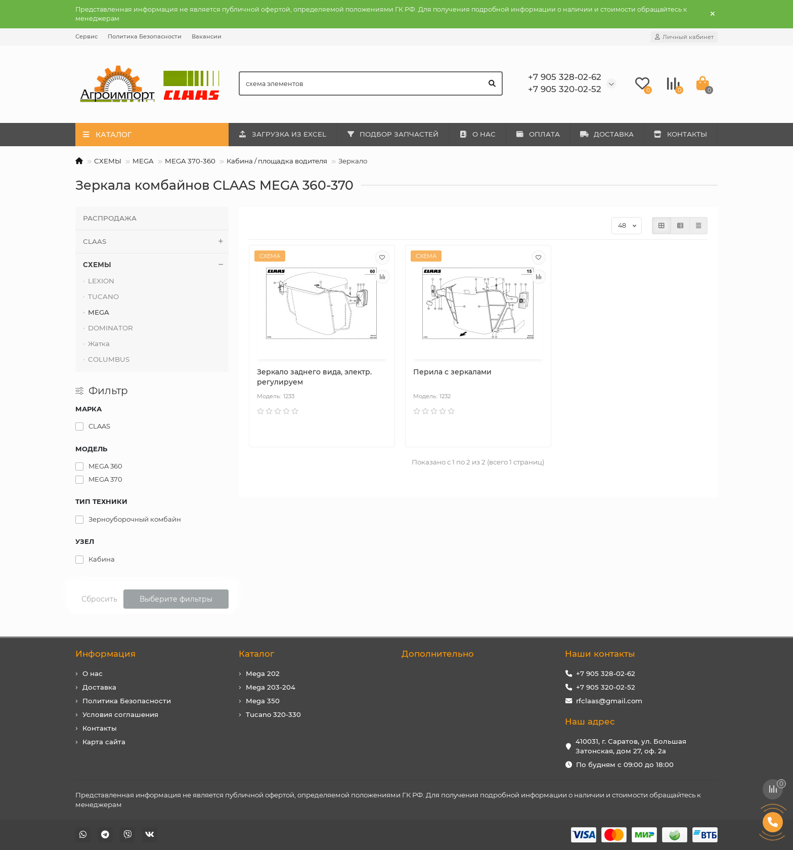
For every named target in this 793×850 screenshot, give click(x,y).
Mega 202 (263, 673)
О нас (92, 673)
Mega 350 (263, 701)
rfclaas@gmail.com (609, 701)
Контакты (99, 728)
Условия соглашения (120, 714)
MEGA (143, 161)
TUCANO (103, 296)
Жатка (99, 343)
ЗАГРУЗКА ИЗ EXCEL (282, 134)
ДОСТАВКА (607, 134)
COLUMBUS (108, 359)
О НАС (477, 134)
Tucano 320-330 (273, 714)
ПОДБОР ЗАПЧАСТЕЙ (392, 134)
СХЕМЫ (107, 161)
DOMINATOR (110, 328)
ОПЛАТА (538, 134)
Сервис (86, 36)
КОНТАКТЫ (681, 134)
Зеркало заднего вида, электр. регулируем (314, 377)
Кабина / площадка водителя (277, 161)
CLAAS (156, 241)
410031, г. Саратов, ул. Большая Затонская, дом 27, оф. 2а (631, 746)
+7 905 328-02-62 (605, 673)
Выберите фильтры (176, 599)
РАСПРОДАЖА (110, 218)
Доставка (99, 687)
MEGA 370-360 (190, 161)
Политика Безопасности (145, 36)
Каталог (256, 654)
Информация (105, 654)
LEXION (101, 281)
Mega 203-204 (270, 687)
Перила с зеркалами (452, 371)
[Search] (371, 83)
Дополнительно (438, 654)
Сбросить (99, 599)
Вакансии (207, 36)
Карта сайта (103, 742)
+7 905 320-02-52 (605, 687)
